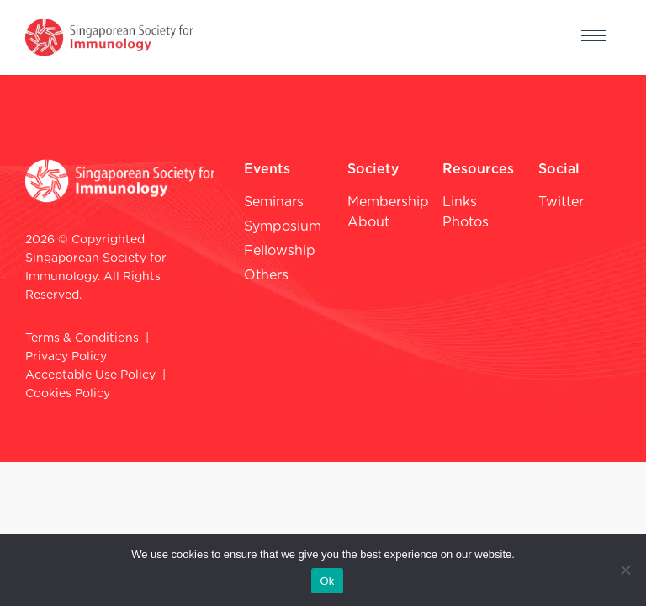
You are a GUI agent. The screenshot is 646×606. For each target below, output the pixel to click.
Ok (327, 581)
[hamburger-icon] (593, 38)
